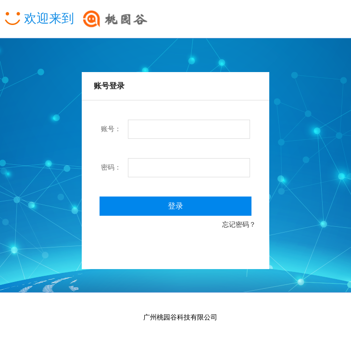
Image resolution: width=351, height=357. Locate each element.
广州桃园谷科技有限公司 (180, 317)
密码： (111, 167)
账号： (111, 129)
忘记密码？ (245, 224)
